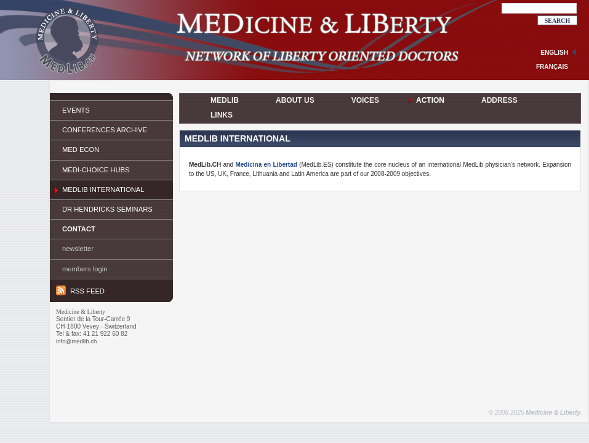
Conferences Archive (104, 130)
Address (499, 100)
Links (221, 115)
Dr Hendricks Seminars (107, 209)
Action (430, 100)
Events (76, 110)
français (552, 66)
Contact (78, 229)
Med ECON (80, 149)
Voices (365, 100)
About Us (295, 100)
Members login (84, 269)
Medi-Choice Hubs (95, 170)
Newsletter (78, 248)
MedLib (224, 100)
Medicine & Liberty (553, 412)
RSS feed (80, 290)
